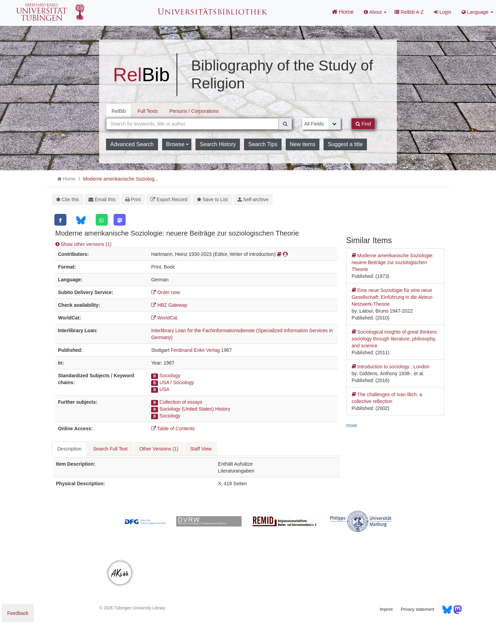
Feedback (17, 613)
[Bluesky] (80, 220)
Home (342, 12)
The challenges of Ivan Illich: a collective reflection (387, 397)
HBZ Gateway (169, 305)
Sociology (169, 375)
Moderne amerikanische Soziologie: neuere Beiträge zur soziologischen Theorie (393, 262)
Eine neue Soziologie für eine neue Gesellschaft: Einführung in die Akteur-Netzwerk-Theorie (393, 297)
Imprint (386, 609)
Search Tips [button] (262, 144)
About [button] (375, 12)
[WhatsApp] (102, 220)
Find (363, 124)
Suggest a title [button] (345, 144)
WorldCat (164, 318)
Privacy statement (417, 609)
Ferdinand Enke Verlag (195, 350)
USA (164, 382)
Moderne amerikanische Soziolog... (120, 179)
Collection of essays (180, 402)
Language (477, 12)
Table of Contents (173, 428)
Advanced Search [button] (132, 144)
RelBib (119, 111)
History (222, 409)
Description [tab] (69, 449)
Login (442, 12)
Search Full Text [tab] (110, 449)
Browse (177, 144)
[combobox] (192, 124)
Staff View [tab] (201, 449)
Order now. (166, 292)
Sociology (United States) (186, 409)
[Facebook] (60, 220)
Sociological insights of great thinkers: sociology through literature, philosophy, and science (395, 338)
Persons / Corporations (194, 111)
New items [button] (303, 144)
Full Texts (147, 111)
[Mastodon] (120, 220)
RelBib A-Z (409, 12)
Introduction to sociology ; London (391, 366)
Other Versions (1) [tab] (159, 449)
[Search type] (321, 124)
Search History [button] (218, 144)
